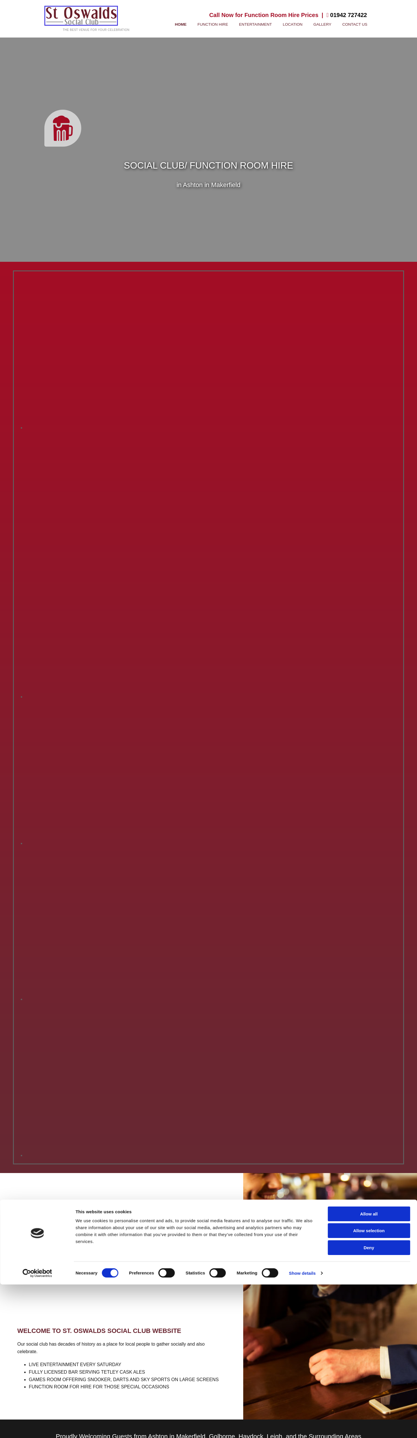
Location (303, 25)
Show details (302, 853)
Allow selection (368, 810)
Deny (369, 828)
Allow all (369, 794)
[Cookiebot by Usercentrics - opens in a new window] (37, 853)
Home (204, 25)
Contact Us (357, 25)
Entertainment (270, 25)
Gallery (329, 25)
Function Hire (233, 25)
